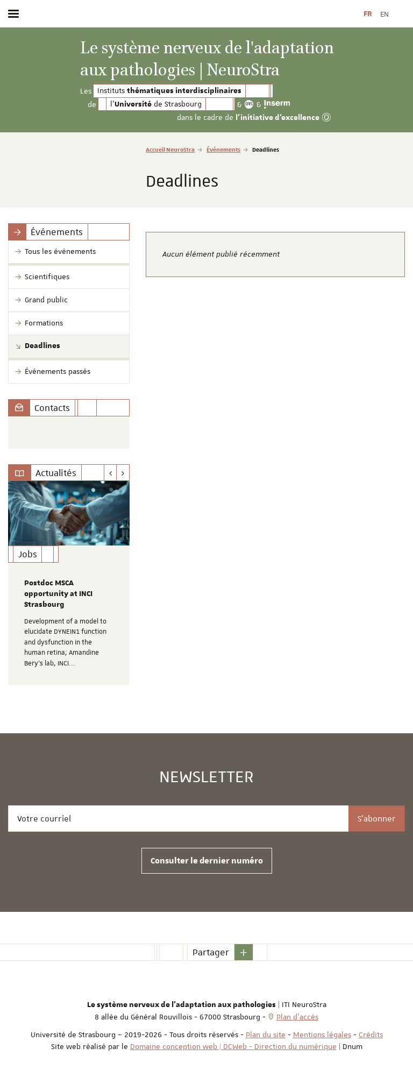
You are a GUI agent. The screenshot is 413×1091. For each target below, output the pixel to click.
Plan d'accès (297, 1017)
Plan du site (266, 1034)
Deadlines (42, 346)
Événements (223, 149)
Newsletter (206, 777)
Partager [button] (211, 952)
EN (384, 14)
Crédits (371, 1034)
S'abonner (377, 818)
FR (368, 14)
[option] (69, 583)
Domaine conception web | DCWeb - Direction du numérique (233, 1046)
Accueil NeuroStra (170, 149)
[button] (243, 952)
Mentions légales (322, 1034)
